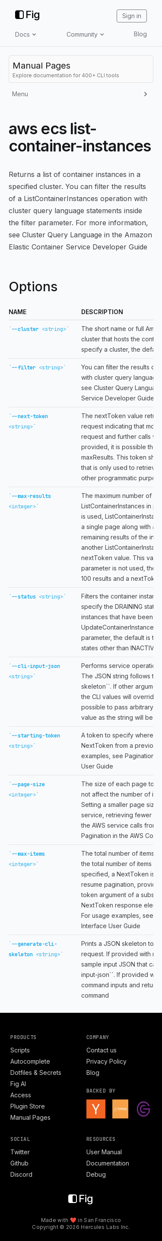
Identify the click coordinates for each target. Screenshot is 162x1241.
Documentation (107, 1163)
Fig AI (18, 1083)
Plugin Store (27, 1106)
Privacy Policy (106, 1061)
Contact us (101, 1050)
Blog (140, 34)
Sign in (131, 15)
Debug (96, 1174)
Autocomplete (30, 1061)
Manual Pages (30, 1117)
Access (20, 1095)
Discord (21, 1174)
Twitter (20, 1152)
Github (19, 1163)
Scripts (20, 1050)
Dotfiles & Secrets (35, 1072)
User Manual (104, 1152)
